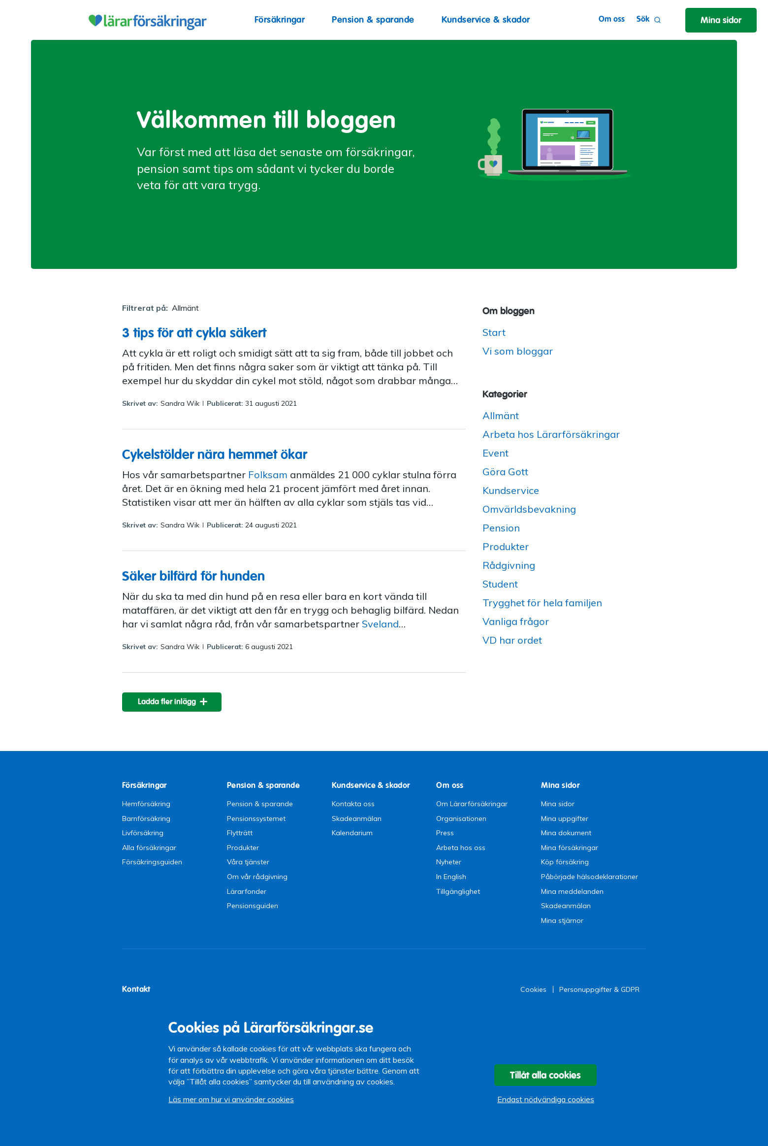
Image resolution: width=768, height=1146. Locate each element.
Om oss (612, 19)
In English (451, 876)
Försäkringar (280, 19)
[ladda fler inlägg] (172, 701)
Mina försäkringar (569, 847)
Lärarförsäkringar (146, 19)
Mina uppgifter (564, 818)
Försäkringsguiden (152, 861)
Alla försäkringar (149, 847)
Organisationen (461, 818)
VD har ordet (512, 640)
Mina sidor (558, 803)
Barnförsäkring (146, 818)
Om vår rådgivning (257, 876)
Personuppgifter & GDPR (599, 989)
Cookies (533, 989)
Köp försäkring (565, 861)
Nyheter (448, 861)
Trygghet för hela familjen (542, 602)
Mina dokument (566, 832)
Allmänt (500, 415)
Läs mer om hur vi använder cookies (231, 1099)
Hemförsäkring (146, 803)
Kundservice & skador (486, 19)
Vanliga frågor (515, 621)
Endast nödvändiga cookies (545, 1099)
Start (494, 332)
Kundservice (510, 490)
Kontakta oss (353, 803)
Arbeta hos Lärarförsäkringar (551, 434)
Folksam (268, 474)
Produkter (505, 546)
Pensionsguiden (252, 905)
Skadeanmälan (357, 818)
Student (500, 584)
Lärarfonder (246, 891)
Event (495, 453)
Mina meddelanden (572, 891)
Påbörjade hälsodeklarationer (589, 876)
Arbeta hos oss (460, 847)
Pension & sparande (373, 19)
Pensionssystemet (256, 818)
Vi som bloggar (517, 351)
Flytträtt (240, 832)
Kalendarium (352, 832)
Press (445, 832)
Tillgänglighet (458, 891)
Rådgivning (508, 565)
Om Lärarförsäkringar (472, 803)
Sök (649, 20)
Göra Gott (505, 471)
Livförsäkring (142, 832)
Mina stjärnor (562, 920)
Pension (501, 528)
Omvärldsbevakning (529, 509)
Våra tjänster (248, 861)
